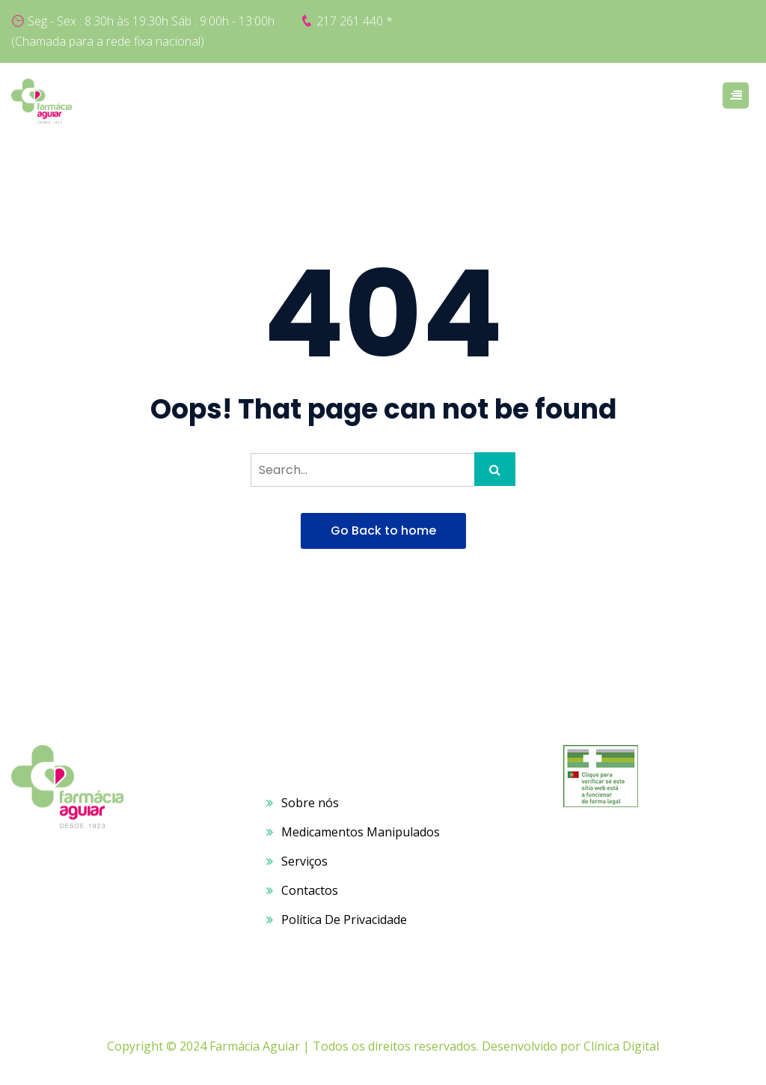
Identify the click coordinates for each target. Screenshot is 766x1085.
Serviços (304, 861)
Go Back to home (383, 530)
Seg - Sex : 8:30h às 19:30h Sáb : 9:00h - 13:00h (151, 21)
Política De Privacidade (344, 919)
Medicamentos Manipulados (360, 832)
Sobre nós (310, 802)
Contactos (309, 890)
